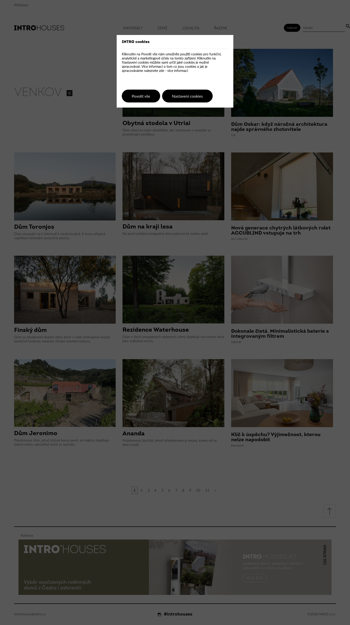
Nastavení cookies (187, 96)
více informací (177, 71)
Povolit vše (141, 96)
